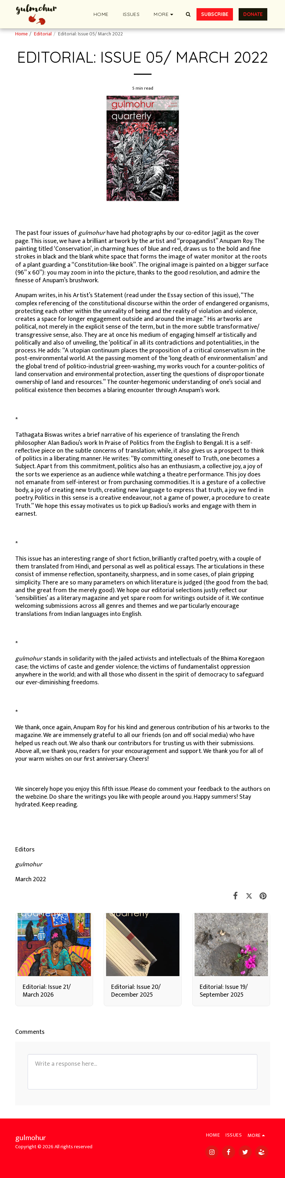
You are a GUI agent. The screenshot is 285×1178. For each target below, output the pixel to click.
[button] (188, 14)
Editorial (43, 34)
